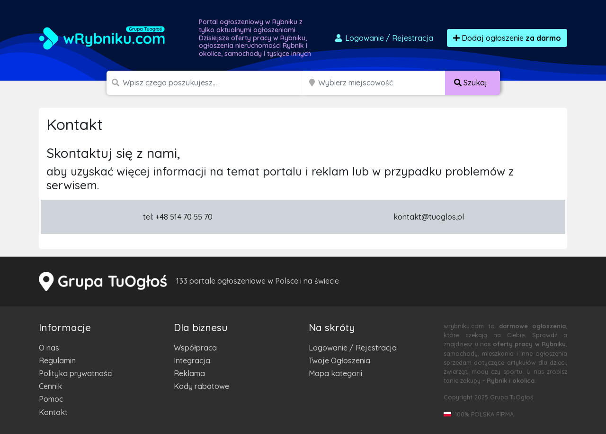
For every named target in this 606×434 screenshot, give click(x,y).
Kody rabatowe (201, 386)
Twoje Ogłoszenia (339, 360)
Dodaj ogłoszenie (507, 38)
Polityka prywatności (76, 373)
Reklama (189, 373)
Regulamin (57, 360)
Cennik (50, 386)
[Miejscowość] (382, 83)
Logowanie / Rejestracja (353, 347)
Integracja (192, 360)
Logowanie (383, 38)
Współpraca (195, 347)
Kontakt (53, 412)
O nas (49, 347)
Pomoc (51, 399)
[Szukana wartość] (213, 83)
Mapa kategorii (335, 373)
